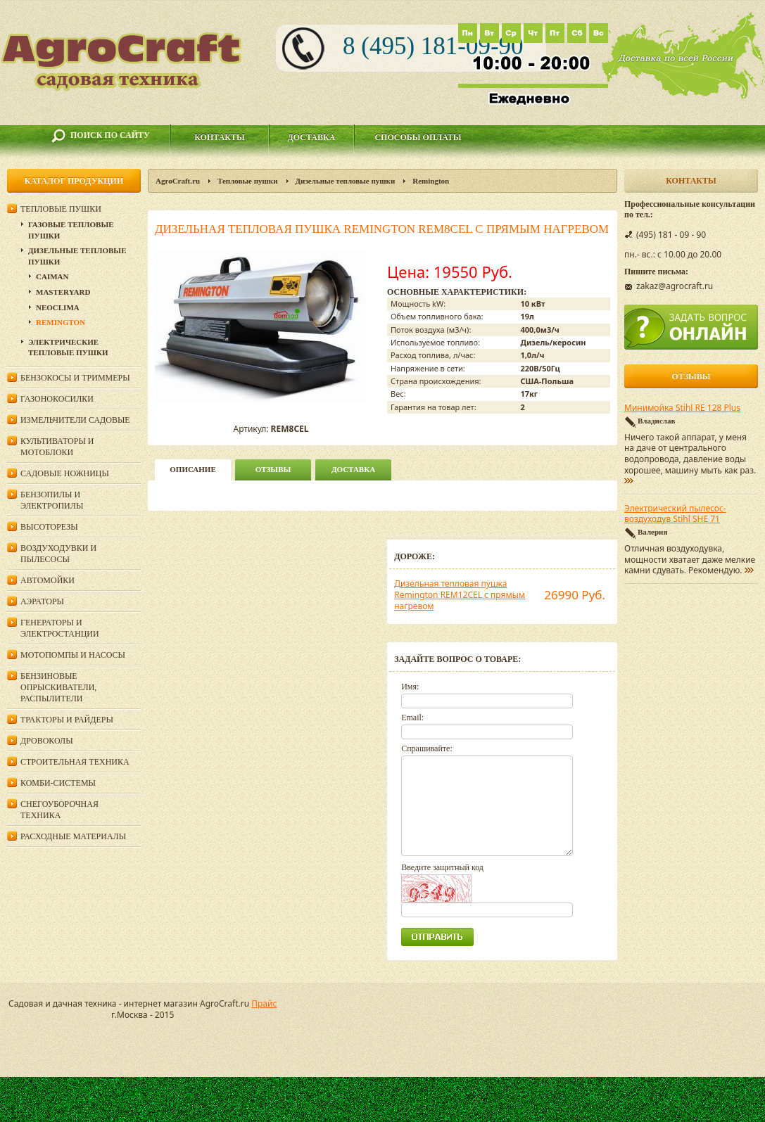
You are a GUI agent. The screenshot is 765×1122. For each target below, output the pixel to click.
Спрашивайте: (427, 748)
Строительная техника (74, 762)
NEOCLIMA (58, 307)
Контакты (219, 137)
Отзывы (273, 469)
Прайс (264, 1003)
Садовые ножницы (64, 473)
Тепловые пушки (247, 181)
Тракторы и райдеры (66, 720)
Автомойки (47, 580)
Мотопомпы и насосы (72, 655)
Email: (412, 717)
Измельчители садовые (75, 420)
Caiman (52, 276)
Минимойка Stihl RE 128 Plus (682, 408)
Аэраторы (42, 601)
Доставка (312, 137)
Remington (430, 181)
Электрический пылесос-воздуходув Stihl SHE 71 (675, 514)
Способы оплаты (417, 137)
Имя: (410, 686)
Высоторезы (49, 527)
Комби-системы (58, 783)
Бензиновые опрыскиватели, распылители (58, 687)
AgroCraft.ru (178, 181)
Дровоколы (46, 741)
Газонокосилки (57, 399)
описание (192, 469)
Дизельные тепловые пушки (346, 181)
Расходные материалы (73, 836)
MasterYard (63, 292)
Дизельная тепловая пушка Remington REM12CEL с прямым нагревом (459, 594)
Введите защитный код (442, 867)
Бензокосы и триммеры (75, 378)
